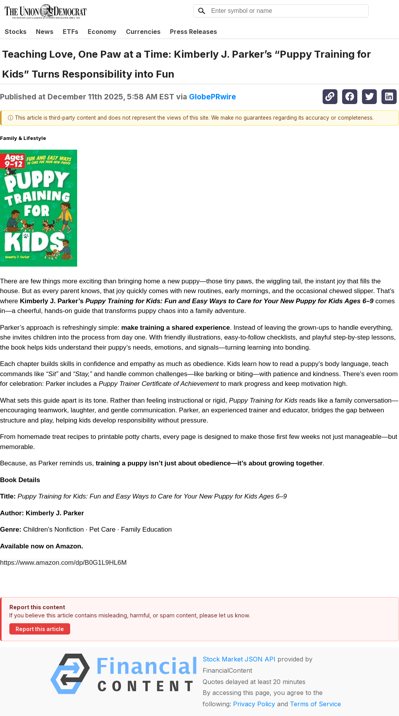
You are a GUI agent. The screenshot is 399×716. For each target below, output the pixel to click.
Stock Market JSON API (239, 659)
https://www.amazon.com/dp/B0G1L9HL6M (63, 562)
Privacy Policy (254, 704)
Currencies (143, 31)
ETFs (70, 31)
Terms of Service (315, 704)
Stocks (15, 31)
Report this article (40, 629)
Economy (102, 31)
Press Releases (193, 31)
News (44, 31)
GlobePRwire (212, 96)
